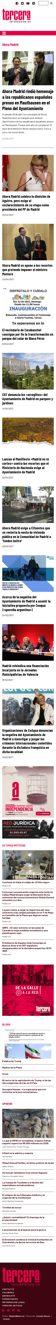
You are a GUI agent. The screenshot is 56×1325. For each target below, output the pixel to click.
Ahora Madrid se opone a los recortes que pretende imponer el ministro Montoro (27, 269)
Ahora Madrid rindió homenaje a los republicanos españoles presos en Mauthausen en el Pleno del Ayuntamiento (27, 99)
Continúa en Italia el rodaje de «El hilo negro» (26, 882)
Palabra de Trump (11, 1061)
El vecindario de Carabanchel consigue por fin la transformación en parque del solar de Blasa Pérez (27, 334)
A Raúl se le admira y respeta (17, 1153)
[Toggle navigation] (4, 33)
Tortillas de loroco (12, 1207)
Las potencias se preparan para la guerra (24, 1229)
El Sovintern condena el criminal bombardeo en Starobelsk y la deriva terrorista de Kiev (27, 1241)
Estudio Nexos (43, 1316)
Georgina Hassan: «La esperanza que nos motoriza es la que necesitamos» (24, 1090)
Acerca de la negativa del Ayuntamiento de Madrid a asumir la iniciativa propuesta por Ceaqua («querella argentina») (26, 603)
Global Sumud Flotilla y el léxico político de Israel (28, 1163)
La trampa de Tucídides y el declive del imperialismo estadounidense (22, 1184)
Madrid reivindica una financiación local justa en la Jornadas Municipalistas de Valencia (25, 670)
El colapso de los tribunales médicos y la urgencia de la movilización (23, 1196)
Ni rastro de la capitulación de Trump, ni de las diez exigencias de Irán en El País (26, 1081)
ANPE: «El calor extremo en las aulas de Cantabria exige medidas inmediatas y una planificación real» (25, 930)
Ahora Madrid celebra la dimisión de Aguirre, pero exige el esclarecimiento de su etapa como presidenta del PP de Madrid (26, 202)
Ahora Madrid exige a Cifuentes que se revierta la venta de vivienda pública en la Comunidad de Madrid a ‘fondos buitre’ (26, 534)
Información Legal (13, 1302)
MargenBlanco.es (16, 1316)
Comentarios (10, 1299)
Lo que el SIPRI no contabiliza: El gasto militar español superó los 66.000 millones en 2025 (26, 1142)
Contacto (8, 1289)
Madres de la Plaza (12, 1067)
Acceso (6, 1319)
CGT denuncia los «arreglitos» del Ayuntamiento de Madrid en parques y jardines (27, 398)
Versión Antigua (12, 1305)
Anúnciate (8, 1295)
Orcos (5, 1074)
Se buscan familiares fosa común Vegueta (24, 1172)
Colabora (8, 1292)
